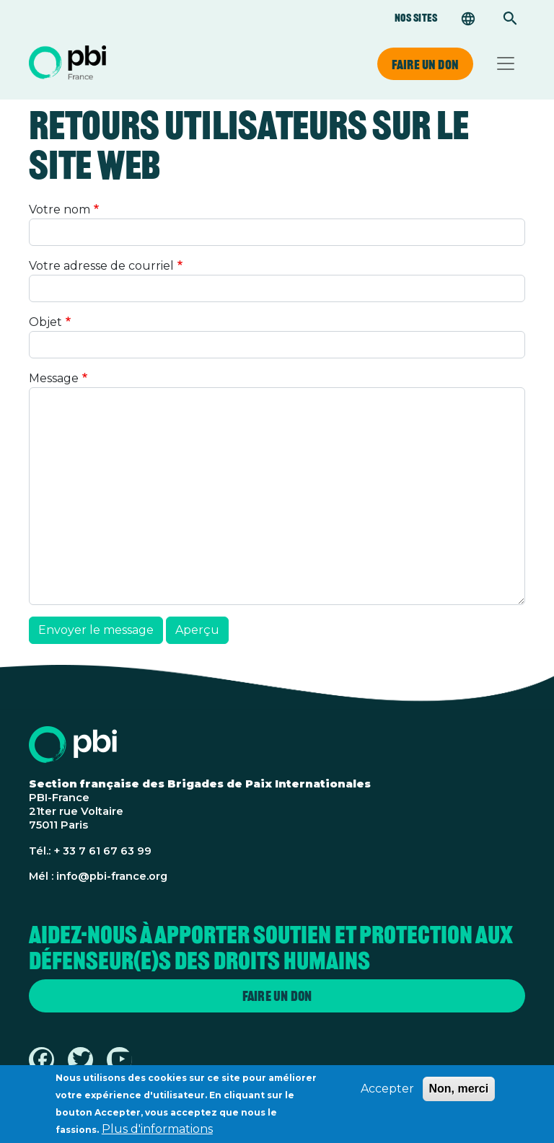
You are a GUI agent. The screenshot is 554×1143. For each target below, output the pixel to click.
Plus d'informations (157, 1132)
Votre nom (59, 209)
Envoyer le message (96, 630)
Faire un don (425, 64)
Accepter (387, 1092)
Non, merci (459, 1092)
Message (54, 378)
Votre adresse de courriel (101, 266)
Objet (45, 322)
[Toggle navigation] (505, 63)
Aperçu (197, 630)
